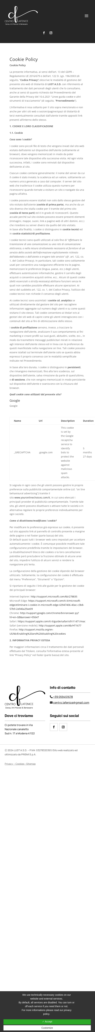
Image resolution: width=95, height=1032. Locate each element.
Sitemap (31, 763)
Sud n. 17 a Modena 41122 (20, 733)
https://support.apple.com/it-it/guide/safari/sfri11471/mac (51, 621)
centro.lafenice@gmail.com (71, 702)
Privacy (9, 763)
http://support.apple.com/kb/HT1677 (60, 625)
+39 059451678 (63, 697)
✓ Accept (47, 1021)
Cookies (19, 763)
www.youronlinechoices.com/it (32, 497)
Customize (47, 1027)
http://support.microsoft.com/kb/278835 (54, 596)
